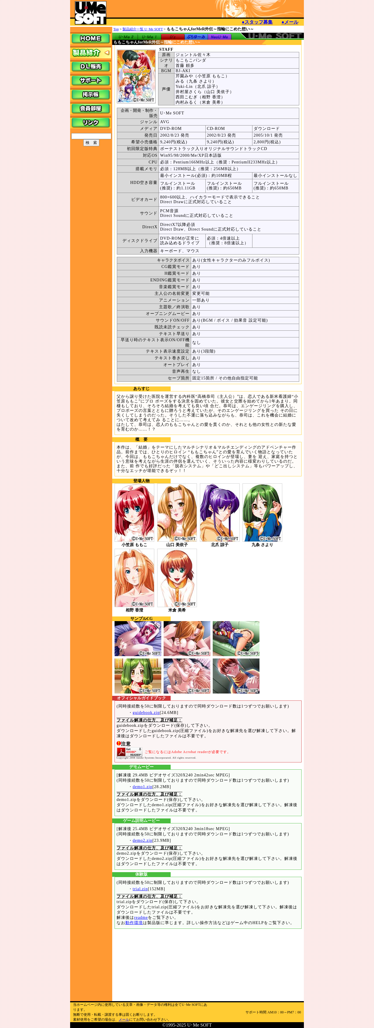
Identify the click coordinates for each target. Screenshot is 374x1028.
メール (124, 1019)
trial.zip (140, 889)
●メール (289, 22)
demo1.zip (143, 787)
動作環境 (134, 923)
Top (116, 29)
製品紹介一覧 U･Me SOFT (142, 29)
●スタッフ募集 (257, 22)
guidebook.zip (146, 712)
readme (141, 917)
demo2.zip (143, 840)
